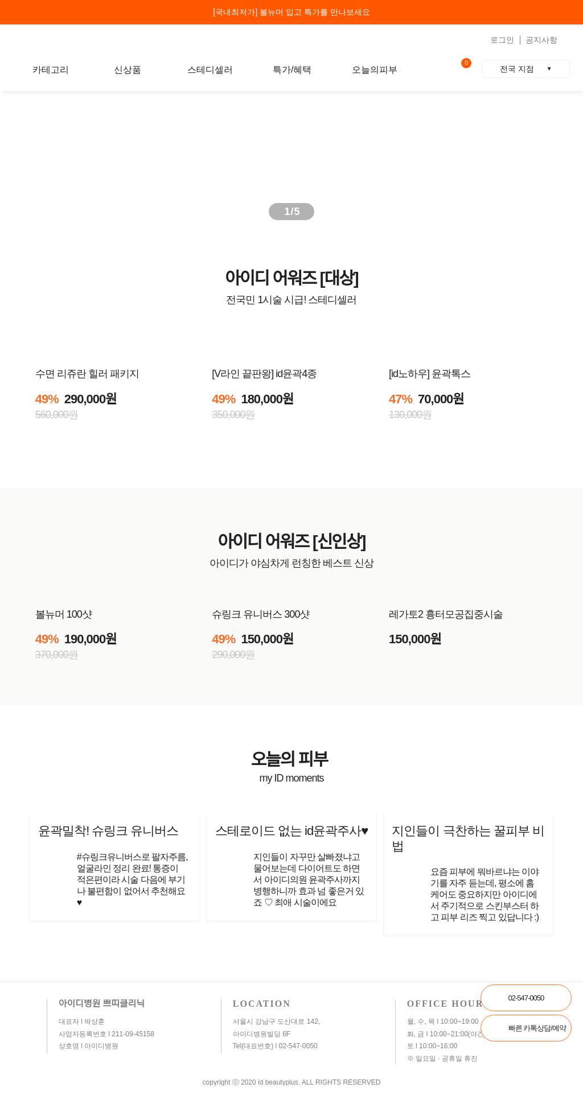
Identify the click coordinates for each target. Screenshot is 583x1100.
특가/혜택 (292, 70)
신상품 (127, 70)
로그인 (502, 40)
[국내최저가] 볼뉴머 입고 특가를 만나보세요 (291, 11)
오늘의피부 (374, 70)
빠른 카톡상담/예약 (537, 1028)
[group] (291, 158)
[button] (551, 158)
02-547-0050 (526, 998)
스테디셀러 (210, 70)
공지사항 (541, 40)
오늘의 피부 (291, 759)
